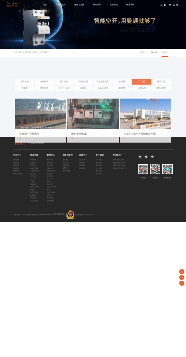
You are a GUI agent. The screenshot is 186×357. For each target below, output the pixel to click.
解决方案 (154, 52)
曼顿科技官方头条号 (119, 163)
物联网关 (16, 168)
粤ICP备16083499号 (59, 214)
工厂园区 (44, 52)
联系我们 (99, 174)
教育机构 (25, 91)
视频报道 (82, 168)
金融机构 (44, 91)
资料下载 (66, 165)
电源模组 (16, 171)
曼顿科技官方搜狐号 (119, 165)
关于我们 (114, 4)
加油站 (83, 97)
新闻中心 (97, 4)
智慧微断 (16, 160)
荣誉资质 (99, 165)
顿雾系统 (130, 4)
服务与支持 (79, 4)
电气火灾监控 (17, 174)
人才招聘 (99, 168)
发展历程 (99, 163)
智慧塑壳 (16, 165)
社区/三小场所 (64, 97)
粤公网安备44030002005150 (79, 214)
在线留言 (99, 171)
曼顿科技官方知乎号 (119, 168)
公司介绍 (99, 160)
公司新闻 (82, 160)
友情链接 (117, 155)
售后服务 (66, 160)
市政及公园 (83, 91)
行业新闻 (82, 165)
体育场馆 (142, 97)
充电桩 (25, 97)
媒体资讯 (82, 163)
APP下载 (65, 168)
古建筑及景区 (103, 91)
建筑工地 (161, 91)
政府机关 (122, 97)
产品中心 (143, 52)
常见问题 (66, 163)
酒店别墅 (44, 97)
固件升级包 (66, 171)
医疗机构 (64, 91)
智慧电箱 (16, 163)
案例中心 (37, 53)
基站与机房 (161, 97)
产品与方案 (60, 4)
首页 (45, 4)
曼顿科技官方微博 (118, 160)
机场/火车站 (103, 97)
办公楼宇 (122, 91)
